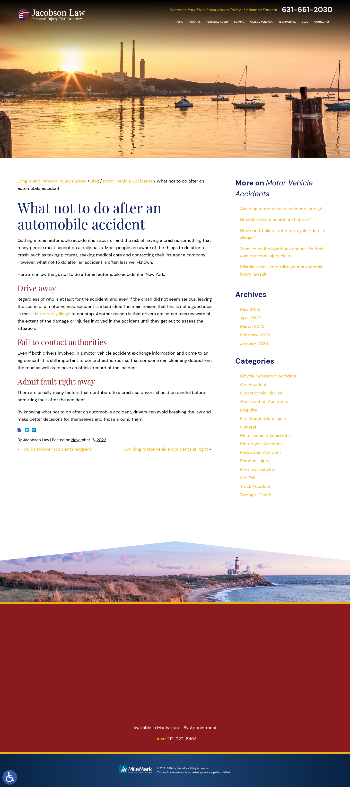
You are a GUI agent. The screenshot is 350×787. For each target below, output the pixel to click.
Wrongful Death (255, 495)
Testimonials (287, 23)
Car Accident (253, 384)
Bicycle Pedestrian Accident (268, 376)
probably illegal (55, 314)
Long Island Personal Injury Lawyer (52, 181)
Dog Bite (248, 410)
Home (179, 23)
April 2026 (250, 318)
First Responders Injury (263, 418)
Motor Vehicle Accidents (128, 181)
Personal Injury (217, 23)
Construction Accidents (264, 401)
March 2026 (252, 326)
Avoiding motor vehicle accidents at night (166, 449)
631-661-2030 (307, 11)
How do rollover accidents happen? (56, 449)
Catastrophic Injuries (261, 393)
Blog (305, 23)
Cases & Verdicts (261, 23)
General (248, 427)
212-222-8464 (174, 739)
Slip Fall (247, 478)
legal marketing (193, 772)
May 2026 (250, 309)
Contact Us (322, 23)
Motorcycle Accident (261, 444)
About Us (195, 23)
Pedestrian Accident (260, 452)
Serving (239, 23)
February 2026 (255, 335)
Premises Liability (257, 469)
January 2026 (254, 343)
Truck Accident (255, 486)
